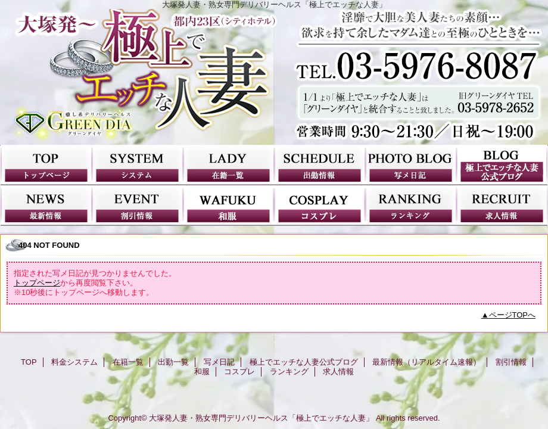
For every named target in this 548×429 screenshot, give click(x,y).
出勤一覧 (319, 165)
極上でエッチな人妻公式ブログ (501, 165)
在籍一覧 (228, 165)
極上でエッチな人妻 (274, 77)
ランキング (410, 205)
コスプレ (319, 205)
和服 (228, 205)
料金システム (137, 165)
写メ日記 (410, 165)
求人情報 (501, 205)
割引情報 (137, 205)
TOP (46, 165)
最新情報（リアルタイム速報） (46, 205)
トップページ (37, 282)
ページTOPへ (512, 314)
